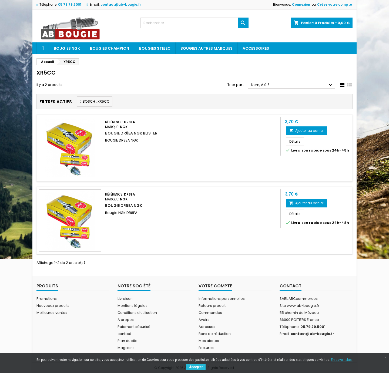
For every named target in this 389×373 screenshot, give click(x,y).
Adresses (207, 326)
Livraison (125, 298)
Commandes (210, 312)
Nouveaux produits (52, 305)
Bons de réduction (215, 333)
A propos (126, 319)
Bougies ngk (67, 48)
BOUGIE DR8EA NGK (123, 205)
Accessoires (256, 48)
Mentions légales (132, 305)
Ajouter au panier (306, 130)
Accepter (196, 367)
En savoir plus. (342, 360)
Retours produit (212, 305)
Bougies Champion (109, 48)
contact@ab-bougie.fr (120, 4)
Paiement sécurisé (134, 326)
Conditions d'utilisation (137, 312)
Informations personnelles (222, 298)
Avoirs (204, 319)
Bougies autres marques (206, 48)
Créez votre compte (334, 4)
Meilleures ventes (51, 312)
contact (124, 333)
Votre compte (215, 286)
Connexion (301, 4)
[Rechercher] (194, 23)
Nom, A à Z (292, 85)
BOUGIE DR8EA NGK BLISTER (131, 133)
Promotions (46, 298)
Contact (290, 286)
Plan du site (128, 340)
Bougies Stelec (154, 48)
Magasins (126, 347)
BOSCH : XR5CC (96, 101)
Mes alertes (209, 340)
